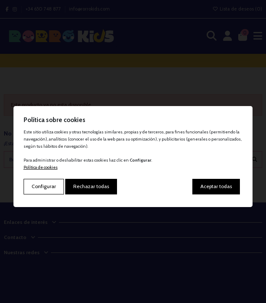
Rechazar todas (91, 186)
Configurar (44, 186)
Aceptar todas (216, 186)
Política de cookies (41, 167)
